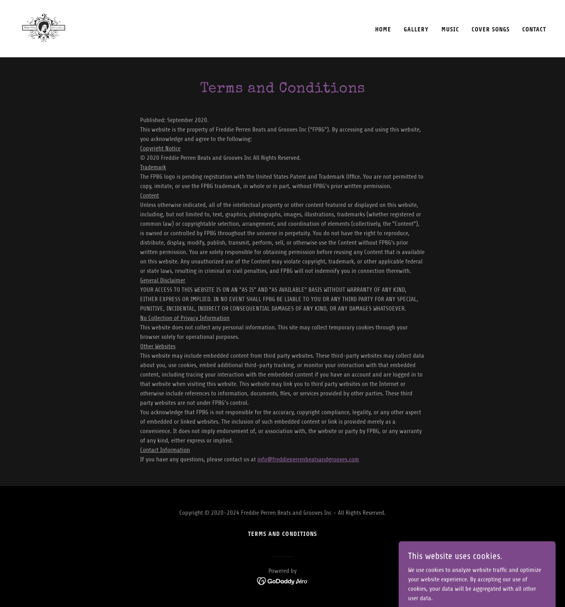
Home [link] (383, 29)
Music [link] (450, 29)
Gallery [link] (416, 29)
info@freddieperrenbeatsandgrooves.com (308, 459)
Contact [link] (534, 29)
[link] (43, 28)
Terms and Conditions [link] (282, 534)
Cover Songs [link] (491, 29)
